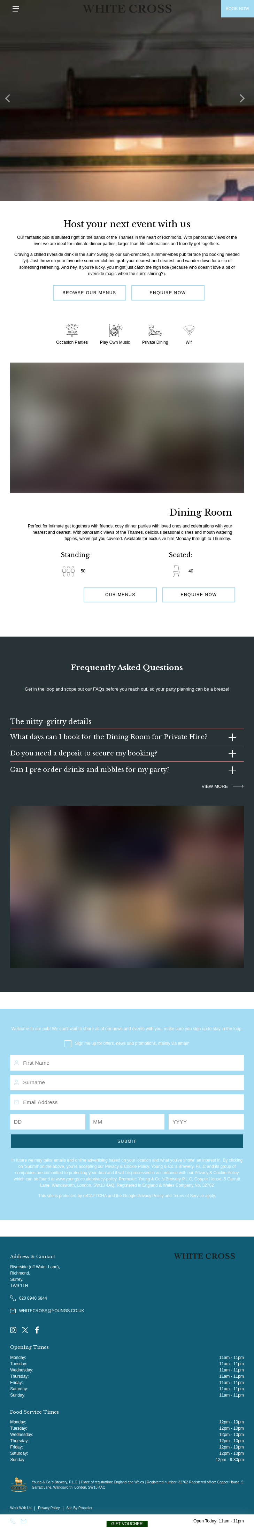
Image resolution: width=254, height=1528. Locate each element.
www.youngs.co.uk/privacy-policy (86, 1179)
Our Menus (120, 594)
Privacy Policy (151, 1195)
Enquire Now (168, 292)
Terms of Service (188, 1195)
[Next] (243, 100)
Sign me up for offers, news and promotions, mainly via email (131, 1043)
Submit (126, 1141)
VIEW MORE (222, 786)
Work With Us (20, 1508)
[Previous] (10, 100)
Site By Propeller (79, 1508)
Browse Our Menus (89, 292)
